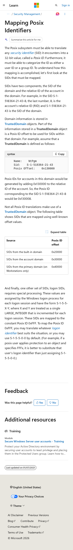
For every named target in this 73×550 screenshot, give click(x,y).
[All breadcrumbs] (8, 14)
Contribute (27, 521)
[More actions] (65, 14)
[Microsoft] (36, 5)
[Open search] (56, 5)
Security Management (27, 14)
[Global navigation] (4, 5)
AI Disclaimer (15, 515)
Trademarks (34, 532)
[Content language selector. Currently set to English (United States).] (25, 487)
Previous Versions (38, 515)
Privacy (42, 521)
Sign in (66, 5)
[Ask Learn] (58, 14)
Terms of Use (15, 532)
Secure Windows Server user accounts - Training (34, 441)
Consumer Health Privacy (23, 526)
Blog (10, 521)
